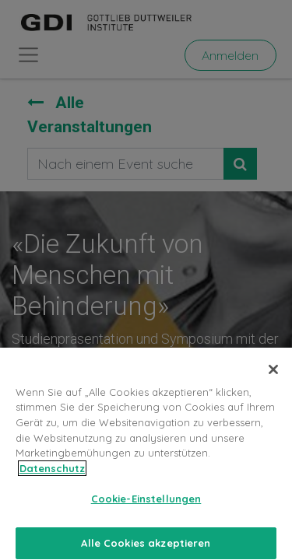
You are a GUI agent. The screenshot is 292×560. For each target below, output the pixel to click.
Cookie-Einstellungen (146, 505)
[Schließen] (273, 376)
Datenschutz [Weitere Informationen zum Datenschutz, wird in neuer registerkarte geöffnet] (52, 475)
